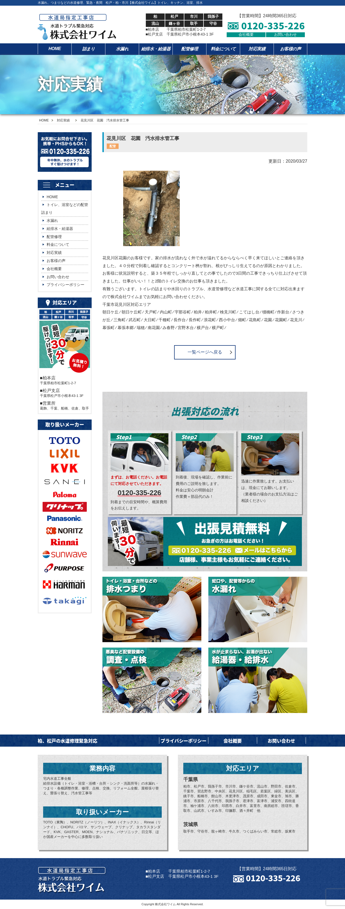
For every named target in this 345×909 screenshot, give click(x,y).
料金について (223, 49)
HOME (55, 48)
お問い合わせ (285, 34)
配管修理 (189, 49)
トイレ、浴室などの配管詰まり (64, 208)
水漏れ (122, 49)
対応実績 (257, 49)
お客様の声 (290, 49)
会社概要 (246, 34)
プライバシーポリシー (65, 284)
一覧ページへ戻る (205, 352)
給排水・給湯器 (156, 49)
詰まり (88, 49)
